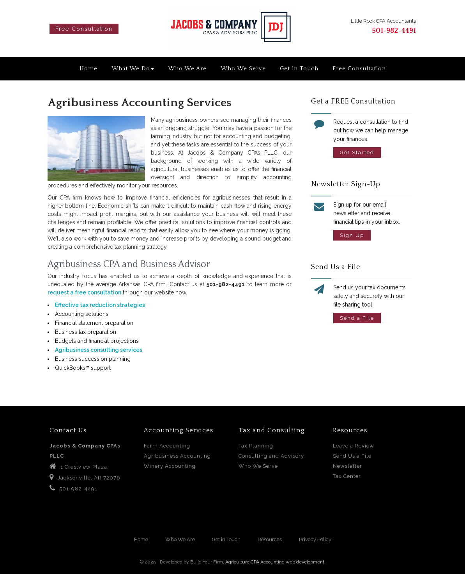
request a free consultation (84, 292)
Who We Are (187, 68)
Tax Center (347, 476)
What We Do (132, 68)
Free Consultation (84, 29)
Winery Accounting (170, 466)
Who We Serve (243, 68)
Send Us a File (352, 456)
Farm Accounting (167, 446)
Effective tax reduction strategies (100, 305)
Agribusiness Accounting (177, 456)
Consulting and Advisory (271, 456)
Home (88, 68)
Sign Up (352, 235)
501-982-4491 (394, 30)
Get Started (357, 152)
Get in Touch (299, 68)
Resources (270, 539)
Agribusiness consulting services (98, 350)
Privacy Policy (315, 539)
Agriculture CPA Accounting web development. (275, 562)
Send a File (357, 318)
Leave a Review (353, 446)
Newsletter (347, 466)
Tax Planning (256, 446)
